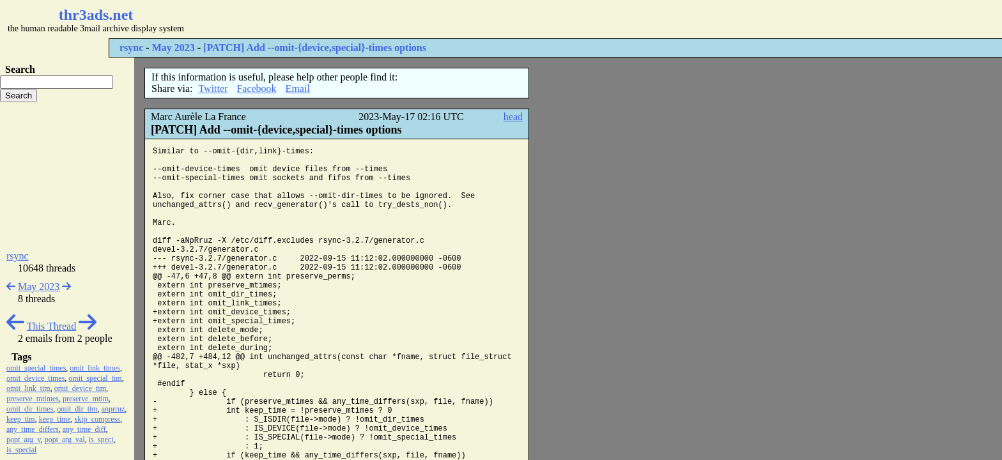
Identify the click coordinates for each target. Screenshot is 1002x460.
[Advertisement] (380, 19)
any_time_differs (32, 429)
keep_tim (20, 419)
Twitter (212, 88)
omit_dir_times (29, 408)
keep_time (55, 419)
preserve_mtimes (32, 398)
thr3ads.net (96, 14)
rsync (131, 47)
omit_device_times (35, 378)
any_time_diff (84, 429)
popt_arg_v (23, 439)
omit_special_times (36, 368)
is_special (21, 449)
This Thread (51, 326)
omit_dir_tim (77, 408)
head (513, 116)
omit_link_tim (28, 388)
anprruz (113, 408)
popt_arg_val (65, 439)
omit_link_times (95, 368)
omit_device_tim (80, 388)
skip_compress (97, 419)
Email (298, 88)
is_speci (101, 439)
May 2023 (173, 47)
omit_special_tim (94, 378)
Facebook (256, 88)
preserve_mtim (86, 398)
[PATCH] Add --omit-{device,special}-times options (314, 47)
